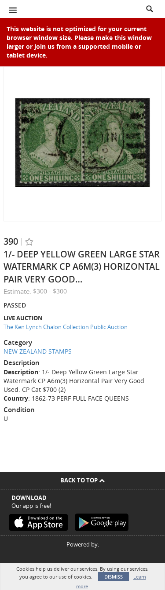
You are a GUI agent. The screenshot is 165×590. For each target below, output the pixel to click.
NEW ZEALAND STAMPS (38, 351)
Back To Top (82, 480)
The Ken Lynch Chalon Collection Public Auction (66, 327)
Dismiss (113, 576)
